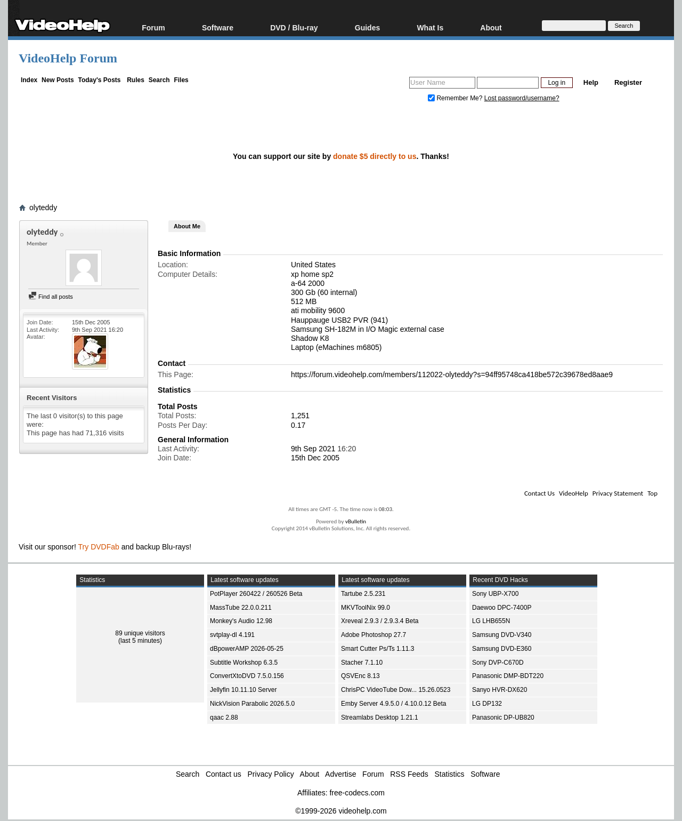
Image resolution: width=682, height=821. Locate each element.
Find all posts (50, 296)
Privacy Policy (271, 774)
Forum (153, 27)
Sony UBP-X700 (495, 593)
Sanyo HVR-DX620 (499, 690)
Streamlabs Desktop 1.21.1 (379, 717)
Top (652, 493)
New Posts (58, 80)
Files (181, 80)
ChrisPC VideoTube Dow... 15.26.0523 (395, 690)
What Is (430, 27)
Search (159, 80)
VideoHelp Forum (68, 58)
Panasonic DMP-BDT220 (507, 676)
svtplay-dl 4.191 (232, 635)
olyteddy (43, 207)
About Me (187, 226)
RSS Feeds (409, 774)
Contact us (223, 774)
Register (628, 82)
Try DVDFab (98, 547)
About (490, 27)
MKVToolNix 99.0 (365, 607)
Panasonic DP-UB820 (503, 717)
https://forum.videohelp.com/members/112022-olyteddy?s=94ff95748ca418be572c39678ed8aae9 (452, 374)
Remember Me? (456, 98)
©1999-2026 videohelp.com (340, 811)
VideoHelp (573, 493)
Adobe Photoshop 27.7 (373, 635)
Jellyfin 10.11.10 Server (243, 690)
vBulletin (355, 521)
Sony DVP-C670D (498, 662)
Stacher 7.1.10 (362, 662)
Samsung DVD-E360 (501, 648)
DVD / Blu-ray (294, 27)
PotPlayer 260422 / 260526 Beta (256, 593)
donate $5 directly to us (374, 156)
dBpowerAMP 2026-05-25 (246, 648)
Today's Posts (99, 80)
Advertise (340, 774)
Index (29, 80)
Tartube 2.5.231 (363, 593)
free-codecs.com (356, 792)
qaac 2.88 (224, 717)
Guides (367, 27)
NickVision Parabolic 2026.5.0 (252, 703)
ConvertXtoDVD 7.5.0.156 (247, 676)
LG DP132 (487, 703)
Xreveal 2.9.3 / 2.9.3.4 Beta (379, 621)
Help (590, 82)
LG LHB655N (491, 621)
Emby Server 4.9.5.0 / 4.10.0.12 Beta (393, 703)
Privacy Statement (617, 493)
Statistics (450, 774)
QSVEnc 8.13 (360, 676)
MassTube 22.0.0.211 (241, 607)
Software (217, 27)
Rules (135, 80)
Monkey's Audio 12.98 (241, 621)
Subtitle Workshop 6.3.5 (244, 662)
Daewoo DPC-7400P (501, 607)
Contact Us (539, 493)
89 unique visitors (140, 633)
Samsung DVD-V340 (501, 635)
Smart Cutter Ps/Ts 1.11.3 (377, 648)
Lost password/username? (521, 98)
